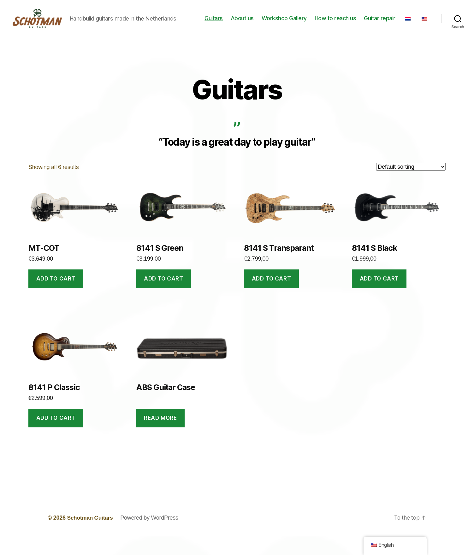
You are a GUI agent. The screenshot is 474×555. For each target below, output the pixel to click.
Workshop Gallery (300, 23)
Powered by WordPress (151, 537)
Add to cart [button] (55, 298)
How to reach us (352, 23)
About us (258, 23)
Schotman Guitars (91, 537)
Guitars (230, 23)
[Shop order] (411, 186)
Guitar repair (396, 23)
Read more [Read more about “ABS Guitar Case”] (160, 437)
